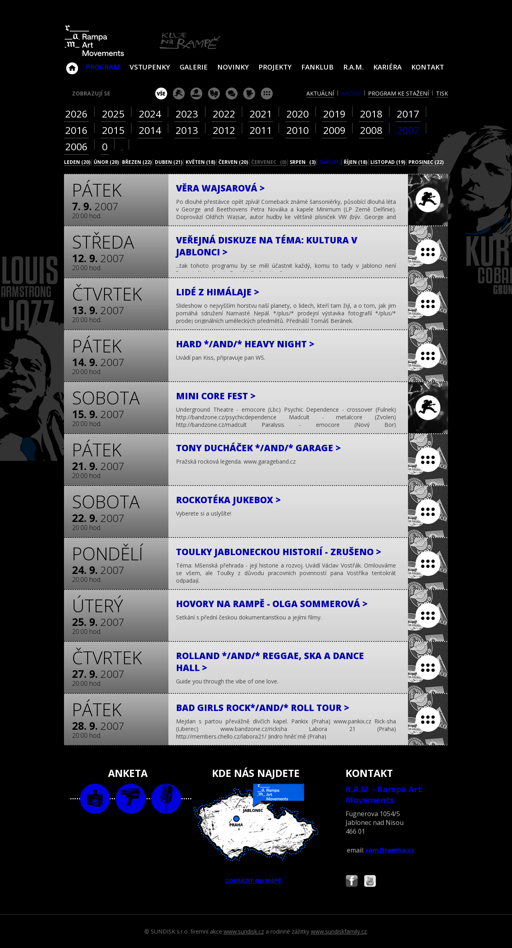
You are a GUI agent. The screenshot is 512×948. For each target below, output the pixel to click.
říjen (355, 162)
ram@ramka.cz (390, 850)
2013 (187, 130)
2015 (113, 130)
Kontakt (427, 67)
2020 (297, 113)
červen (233, 162)
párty (196, 94)
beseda (232, 94)
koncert (179, 94)
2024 (150, 113)
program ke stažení (398, 93)
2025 (113, 113)
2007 (408, 130)
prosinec (426, 162)
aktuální (320, 93)
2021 (261, 113)
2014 (150, 130)
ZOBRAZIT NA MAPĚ (256, 834)
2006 (76, 146)
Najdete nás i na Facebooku (352, 882)
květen (200, 162)
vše (161, 94)
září (329, 162)
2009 (334, 130)
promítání (249, 94)
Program (103, 67)
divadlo (214, 94)
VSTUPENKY (150, 67)
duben (168, 162)
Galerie (194, 67)
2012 (224, 130)
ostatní (267, 94)
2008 (371, 130)
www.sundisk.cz (244, 931)
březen (137, 162)
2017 (408, 113)
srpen (303, 162)
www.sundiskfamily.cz (339, 931)
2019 (334, 113)
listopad (387, 162)
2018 (371, 113)
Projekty (275, 67)
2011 (261, 130)
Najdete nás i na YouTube (370, 882)
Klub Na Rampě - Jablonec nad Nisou (72, 64)
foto (95, 799)
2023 (187, 113)
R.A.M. (353, 67)
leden (77, 162)
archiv (351, 93)
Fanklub (317, 67)
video (131, 799)
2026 (76, 113)
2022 (224, 113)
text (166, 799)
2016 (76, 130)
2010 (297, 130)
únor (106, 162)
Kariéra (387, 67)
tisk (442, 93)
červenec (268, 162)
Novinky (233, 67)
